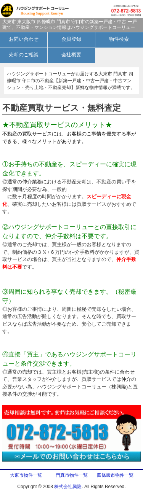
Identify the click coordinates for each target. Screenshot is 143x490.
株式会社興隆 (68, 486)
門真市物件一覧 (72, 475)
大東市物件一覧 (28, 475)
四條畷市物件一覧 (115, 475)
